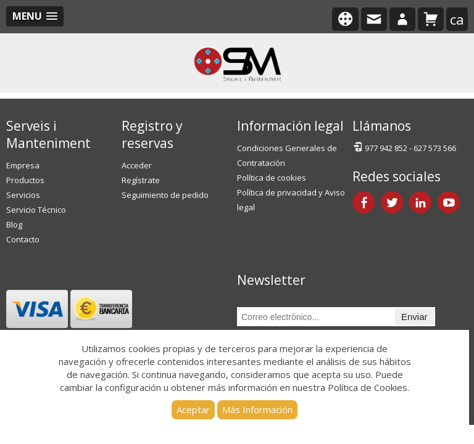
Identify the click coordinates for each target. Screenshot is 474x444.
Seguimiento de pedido (165, 194)
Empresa (23, 165)
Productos (25, 180)
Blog (14, 224)
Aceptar (193, 409)
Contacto (23, 239)
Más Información (257, 409)
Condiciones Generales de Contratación (287, 155)
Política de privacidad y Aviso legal (291, 200)
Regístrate (141, 180)
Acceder (137, 165)
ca (457, 19)
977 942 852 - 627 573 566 (404, 147)
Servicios (23, 194)
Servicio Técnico (36, 209)
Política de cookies (271, 177)
